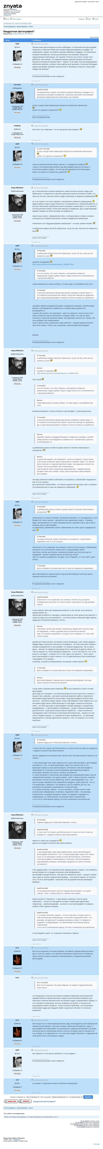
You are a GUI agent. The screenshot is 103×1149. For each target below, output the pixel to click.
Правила (82, 19)
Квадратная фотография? (44, 1101)
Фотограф (96, 1144)
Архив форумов (22, 26)
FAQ (88, 19)
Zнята (31, 26)
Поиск (95, 19)
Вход (6, 19)
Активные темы (26, 23)
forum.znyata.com (15, 10)
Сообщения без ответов (11, 23)
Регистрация (15, 19)
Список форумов (9, 26)
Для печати (94, 37)
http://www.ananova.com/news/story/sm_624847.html (53, 264)
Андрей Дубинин (18, 34)
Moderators (29, 34)
